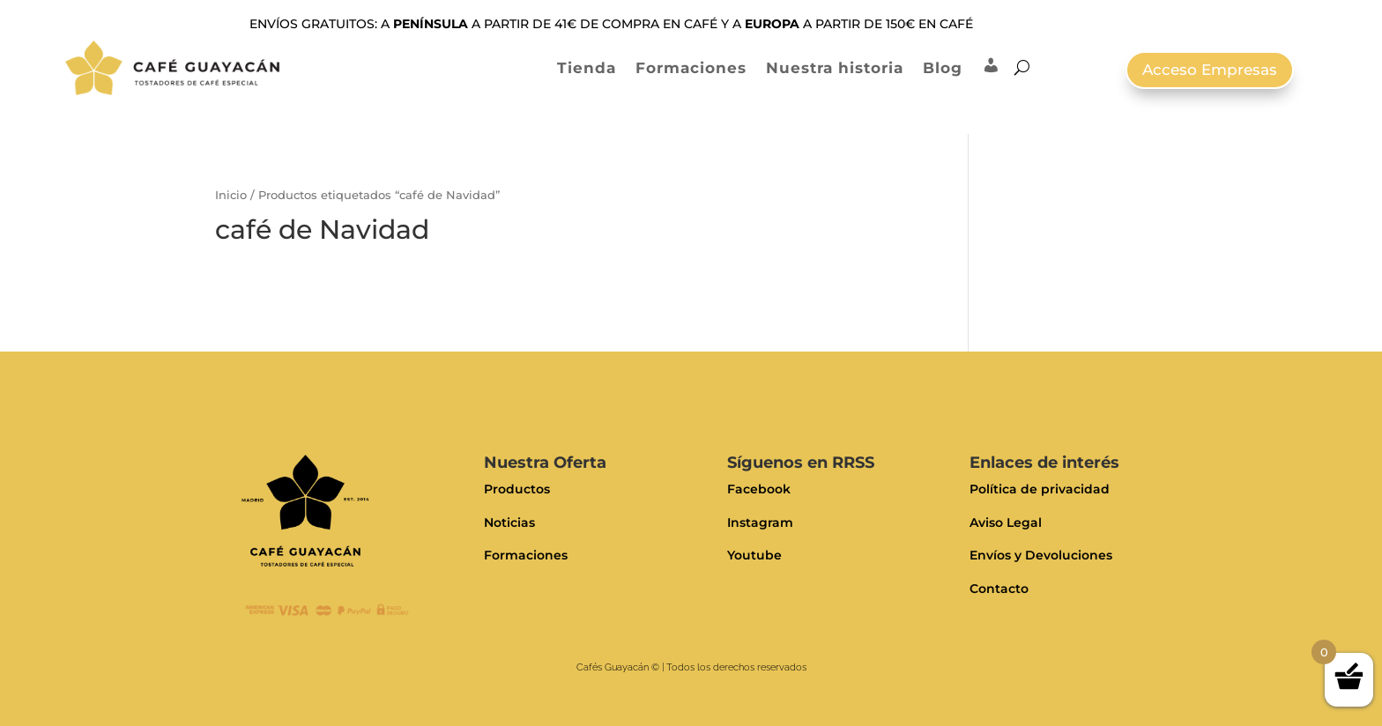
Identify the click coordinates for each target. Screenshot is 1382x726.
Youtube (754, 555)
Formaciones (691, 68)
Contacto (999, 588)
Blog (942, 68)
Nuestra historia (834, 68)
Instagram (760, 522)
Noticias (509, 522)
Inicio (231, 195)
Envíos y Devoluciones (1041, 555)
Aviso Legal (1006, 522)
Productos (517, 489)
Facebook (759, 489)
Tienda (586, 68)
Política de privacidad (1040, 489)
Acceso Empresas (1209, 69)
